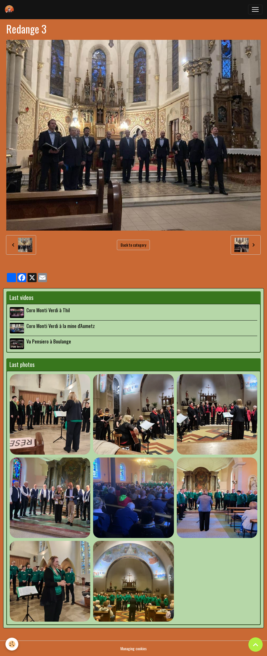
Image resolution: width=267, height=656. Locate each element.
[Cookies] (12, 644)
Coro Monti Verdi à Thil (48, 310)
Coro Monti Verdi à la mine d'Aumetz (60, 325)
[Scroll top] (255, 644)
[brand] (11, 9)
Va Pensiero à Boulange (48, 341)
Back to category (133, 245)
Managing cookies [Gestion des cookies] (133, 648)
